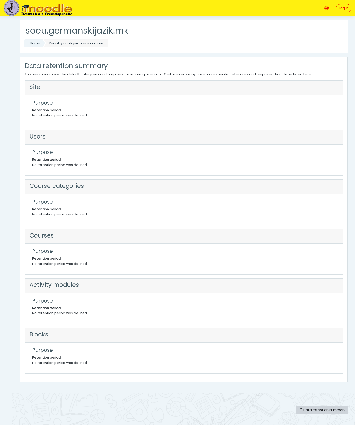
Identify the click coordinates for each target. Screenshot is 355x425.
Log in (343, 8)
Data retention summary (322, 409)
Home (35, 43)
